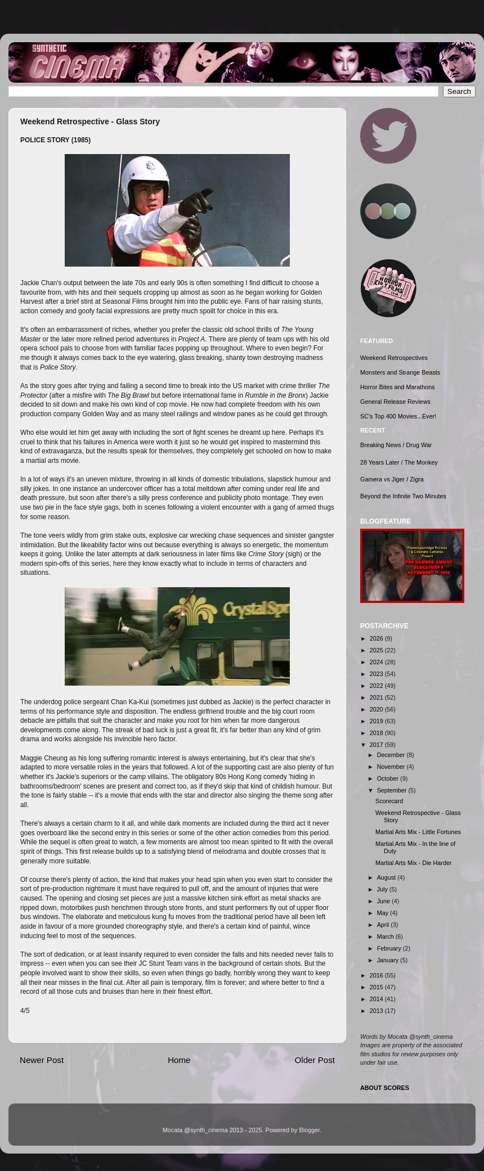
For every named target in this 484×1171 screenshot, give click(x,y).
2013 (377, 1010)
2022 (377, 685)
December (392, 754)
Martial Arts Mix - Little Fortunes (418, 831)
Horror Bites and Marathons (397, 387)
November (392, 766)
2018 (377, 732)
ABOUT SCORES (384, 1087)
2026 (377, 638)
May (383, 912)
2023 (377, 673)
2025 (377, 650)
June (384, 901)
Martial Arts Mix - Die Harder (413, 862)
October (388, 778)
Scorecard (389, 801)
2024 (377, 662)
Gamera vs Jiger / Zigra (392, 479)
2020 (377, 709)
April (384, 924)
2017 (377, 744)
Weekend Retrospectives (394, 357)
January (388, 960)
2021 (377, 697)
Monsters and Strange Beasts (400, 372)
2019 (377, 721)
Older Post (315, 1060)
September (393, 790)
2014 (377, 999)
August (387, 877)
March (386, 936)
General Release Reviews (395, 401)
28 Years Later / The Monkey (399, 462)
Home (179, 1060)
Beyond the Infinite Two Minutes (403, 496)
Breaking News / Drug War (396, 445)
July (383, 889)
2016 (377, 975)
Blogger (309, 1130)
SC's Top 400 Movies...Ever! (398, 416)
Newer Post (42, 1060)
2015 (377, 987)
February (390, 948)
